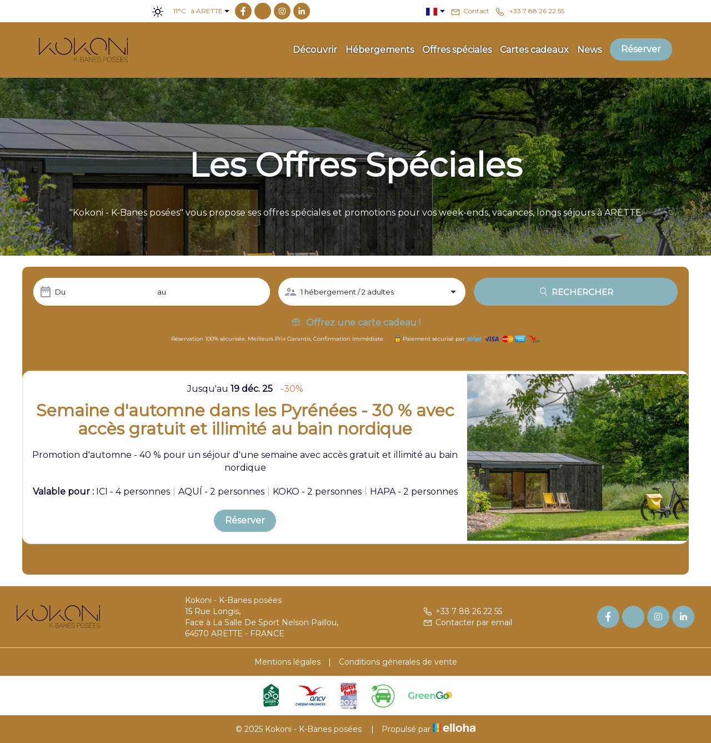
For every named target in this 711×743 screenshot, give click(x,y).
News (589, 49)
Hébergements (380, 49)
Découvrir (315, 49)
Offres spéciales (457, 49)
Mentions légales (287, 662)
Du (60, 291)
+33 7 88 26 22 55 (462, 611)
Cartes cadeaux (534, 49)
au (161, 291)
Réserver (641, 49)
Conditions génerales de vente (398, 662)
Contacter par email (467, 622)
